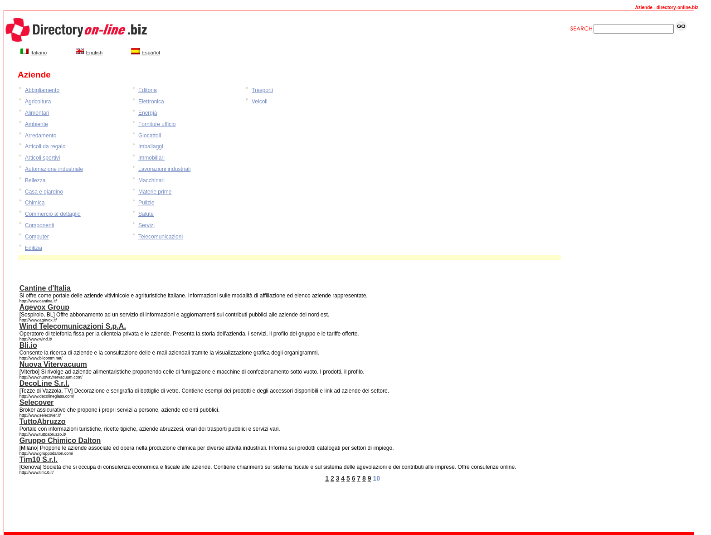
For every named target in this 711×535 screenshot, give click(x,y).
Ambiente (36, 124)
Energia (147, 113)
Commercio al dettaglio (53, 214)
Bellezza (35, 180)
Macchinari (151, 180)
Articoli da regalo (45, 146)
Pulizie (146, 202)
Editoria (147, 90)
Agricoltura (38, 101)
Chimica (34, 202)
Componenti (39, 225)
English (94, 52)
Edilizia (33, 248)
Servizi (146, 225)
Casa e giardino (44, 192)
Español (150, 52)
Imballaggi (150, 146)
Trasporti (262, 90)
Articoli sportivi (42, 158)
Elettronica (151, 101)
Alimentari (37, 113)
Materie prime (154, 192)
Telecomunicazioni (160, 236)
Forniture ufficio (156, 124)
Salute (146, 214)
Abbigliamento (42, 90)
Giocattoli (149, 135)
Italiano (38, 52)
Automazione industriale (54, 169)
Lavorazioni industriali (164, 169)
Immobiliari (151, 158)
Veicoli (260, 101)
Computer (37, 236)
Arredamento (40, 135)
